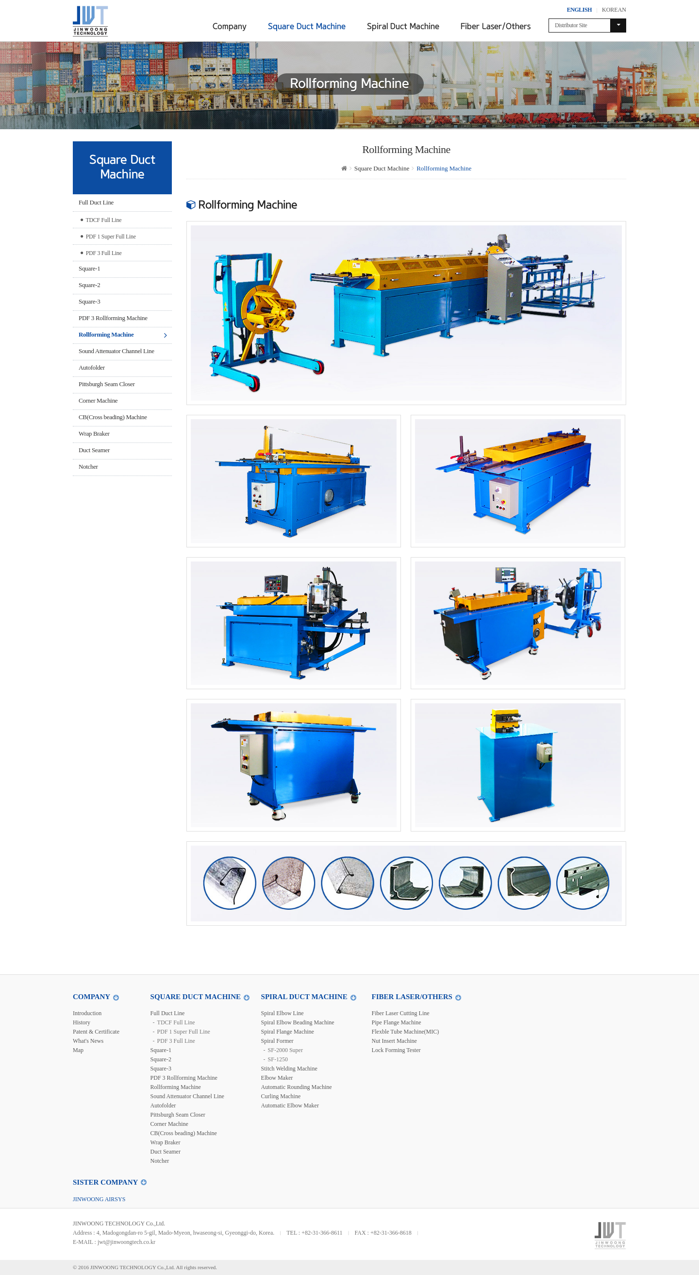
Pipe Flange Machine (396, 1022)
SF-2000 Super (285, 1050)
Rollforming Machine (106, 334)
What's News (88, 1040)
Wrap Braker (94, 433)
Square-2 (89, 285)
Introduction (87, 1013)
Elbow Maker (277, 1077)
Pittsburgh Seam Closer (106, 384)
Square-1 (89, 268)
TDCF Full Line (100, 219)
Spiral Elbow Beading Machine (297, 1022)
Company (230, 26)
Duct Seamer (94, 450)
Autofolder (92, 367)
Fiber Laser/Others (496, 26)
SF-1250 (278, 1059)
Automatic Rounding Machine (296, 1087)
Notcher (88, 466)
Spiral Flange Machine (287, 1031)
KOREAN (614, 9)
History (81, 1022)
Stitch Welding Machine (289, 1068)
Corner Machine (98, 400)
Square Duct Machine (307, 26)
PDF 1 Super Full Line (108, 235)
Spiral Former (277, 1040)
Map (78, 1050)
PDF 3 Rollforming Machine (113, 318)
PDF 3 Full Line (101, 252)
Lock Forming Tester (396, 1050)
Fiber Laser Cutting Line (401, 1013)
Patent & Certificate (96, 1031)
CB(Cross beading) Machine (113, 417)
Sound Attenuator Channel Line (116, 351)
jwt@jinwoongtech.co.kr (126, 1242)
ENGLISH (579, 9)
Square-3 (89, 301)
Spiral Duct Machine (403, 26)
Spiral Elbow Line (282, 1013)
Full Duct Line (96, 202)
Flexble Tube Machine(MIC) (405, 1031)
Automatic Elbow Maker (290, 1105)
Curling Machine (281, 1096)
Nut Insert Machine (394, 1040)
